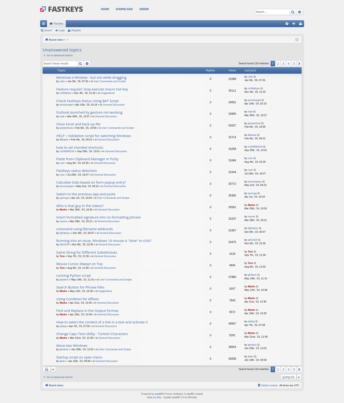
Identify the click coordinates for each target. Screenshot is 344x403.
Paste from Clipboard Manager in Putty (87, 159)
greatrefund (66, 127)
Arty (159, 397)
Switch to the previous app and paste (86, 194)
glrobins (64, 279)
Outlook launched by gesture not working (89, 112)
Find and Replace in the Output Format (87, 310)
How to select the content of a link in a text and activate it (102, 322)
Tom (62, 256)
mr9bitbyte (65, 93)
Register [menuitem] (301, 24)
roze (62, 163)
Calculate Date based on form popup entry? (91, 182)
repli (62, 116)
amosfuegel (66, 104)
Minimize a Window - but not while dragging (91, 77)
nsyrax (63, 221)
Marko (63, 209)
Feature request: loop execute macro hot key (92, 89)
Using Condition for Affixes (77, 299)
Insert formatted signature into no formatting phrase (98, 217)
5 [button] (294, 63)
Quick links (44, 24)
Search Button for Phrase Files (80, 287)
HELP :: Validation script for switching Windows (93, 135)
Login (62, 30)
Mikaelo (64, 139)
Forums (58, 23)
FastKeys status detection (76, 170)
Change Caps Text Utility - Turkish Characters (92, 333)
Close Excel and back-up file (78, 124)
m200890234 (67, 151)
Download (124, 9)
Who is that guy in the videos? (80, 205)
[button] (299, 63)
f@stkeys (65, 233)
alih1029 (64, 244)
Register (76, 30)
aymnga (64, 197)
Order (144, 9)
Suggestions (108, 93)
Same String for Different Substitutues (86, 252)
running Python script (73, 275)
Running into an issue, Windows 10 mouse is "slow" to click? (103, 240)
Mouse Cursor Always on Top (79, 263)
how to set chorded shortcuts (79, 147)
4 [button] (288, 63)
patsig (63, 326)
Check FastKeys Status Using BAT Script (87, 100)
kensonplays (67, 186)
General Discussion (114, 104)
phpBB (159, 393)
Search (48, 30)
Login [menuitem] (294, 24)
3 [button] (283, 63)
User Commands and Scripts (110, 81)
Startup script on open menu (79, 357)
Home (105, 9)
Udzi (62, 81)
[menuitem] (286, 23)
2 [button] (278, 63)
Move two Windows (72, 345)
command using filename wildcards (84, 229)
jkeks (62, 361)
